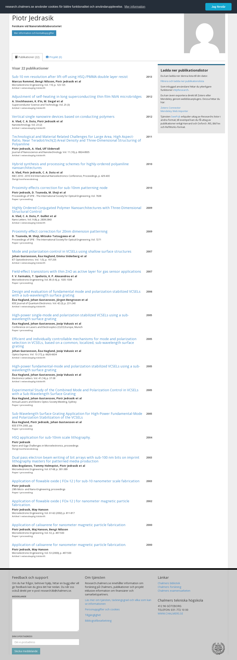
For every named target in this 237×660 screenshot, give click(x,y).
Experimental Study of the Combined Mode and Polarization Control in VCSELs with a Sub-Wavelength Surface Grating (75, 392)
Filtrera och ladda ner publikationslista (182, 81)
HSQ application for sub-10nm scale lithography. (51, 437)
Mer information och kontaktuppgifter (34, 33)
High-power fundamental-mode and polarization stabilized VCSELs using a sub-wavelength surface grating (76, 368)
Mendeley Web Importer (174, 111)
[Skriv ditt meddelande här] (45, 615)
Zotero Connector (171, 107)
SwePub (175, 116)
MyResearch (181, 90)
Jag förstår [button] (218, 6)
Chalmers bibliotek (169, 583)
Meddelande (19, 596)
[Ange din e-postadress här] (45, 642)
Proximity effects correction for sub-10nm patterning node (60, 187)
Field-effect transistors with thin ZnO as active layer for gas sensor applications (76, 271)
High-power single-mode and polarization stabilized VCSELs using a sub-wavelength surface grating (70, 317)
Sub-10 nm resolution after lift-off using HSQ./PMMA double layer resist (70, 76)
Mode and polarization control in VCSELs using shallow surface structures (71, 251)
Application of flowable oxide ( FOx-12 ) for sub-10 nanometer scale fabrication (75, 481)
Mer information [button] (134, 6)
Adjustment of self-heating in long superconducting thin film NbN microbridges (77, 96)
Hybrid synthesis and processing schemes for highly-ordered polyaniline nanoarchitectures (70, 166)
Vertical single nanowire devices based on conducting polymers (63, 116)
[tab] (27, 57)
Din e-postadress (22, 636)
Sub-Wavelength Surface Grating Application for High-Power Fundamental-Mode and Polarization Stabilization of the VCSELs (77, 415)
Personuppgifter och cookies (102, 609)
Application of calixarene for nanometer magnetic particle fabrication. (69, 544)
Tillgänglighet (93, 615)
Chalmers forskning (169, 587)
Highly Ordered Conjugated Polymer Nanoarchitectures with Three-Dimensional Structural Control (76, 209)
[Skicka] (26, 651)
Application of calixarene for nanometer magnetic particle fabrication (68, 525)
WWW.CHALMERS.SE (170, 613)
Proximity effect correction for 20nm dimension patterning (60, 231)
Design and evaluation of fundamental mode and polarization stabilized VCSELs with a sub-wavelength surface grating (76, 293)
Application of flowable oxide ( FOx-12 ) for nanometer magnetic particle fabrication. (70, 503)
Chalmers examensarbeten (174, 590)
